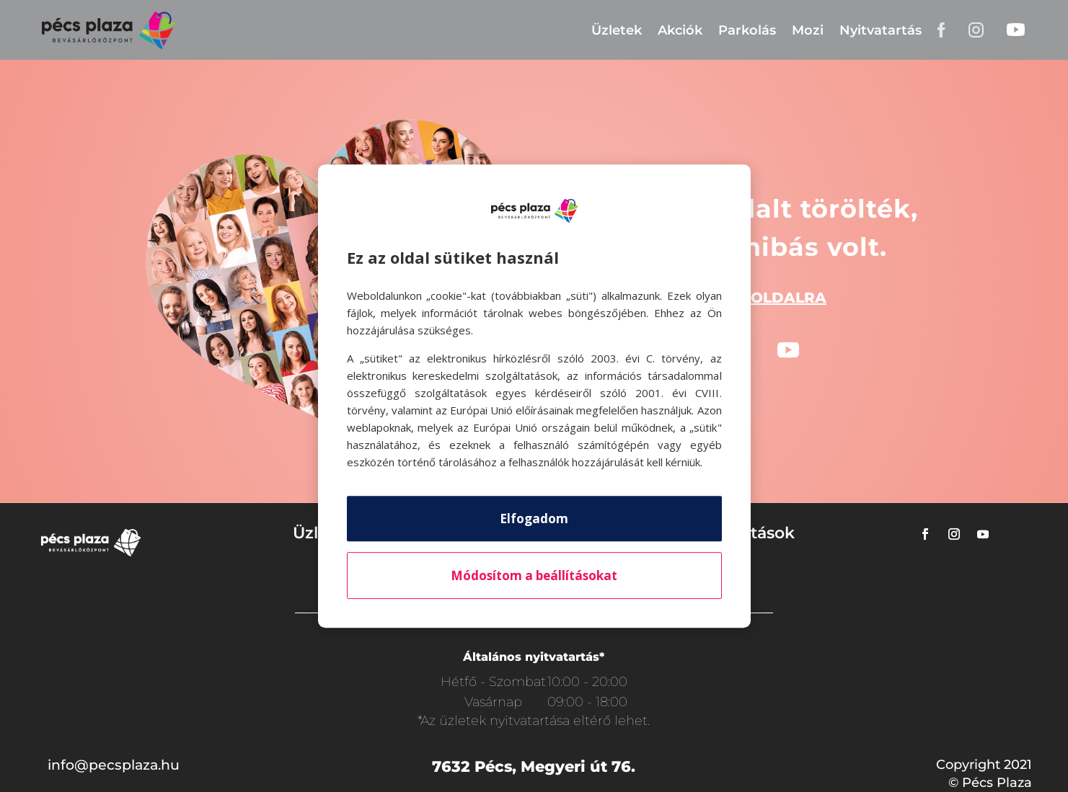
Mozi (808, 30)
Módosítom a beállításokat (534, 575)
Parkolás (747, 30)
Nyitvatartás (880, 30)
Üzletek (616, 30)
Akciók (680, 30)
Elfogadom (534, 518)
